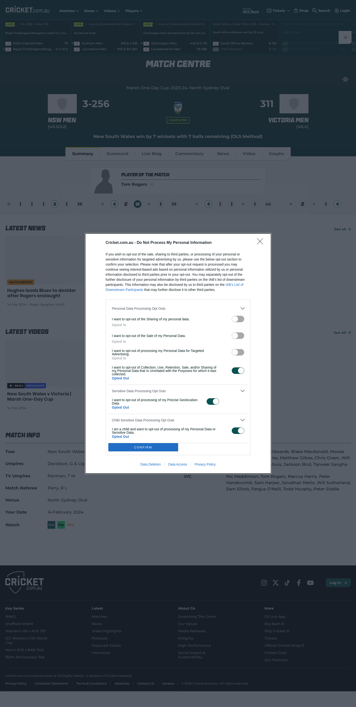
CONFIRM (143, 447)
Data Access (177, 464)
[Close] (261, 242)
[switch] (238, 319)
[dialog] (178, 353)
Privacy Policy (205, 464)
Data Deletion (150, 464)
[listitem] (178, 308)
